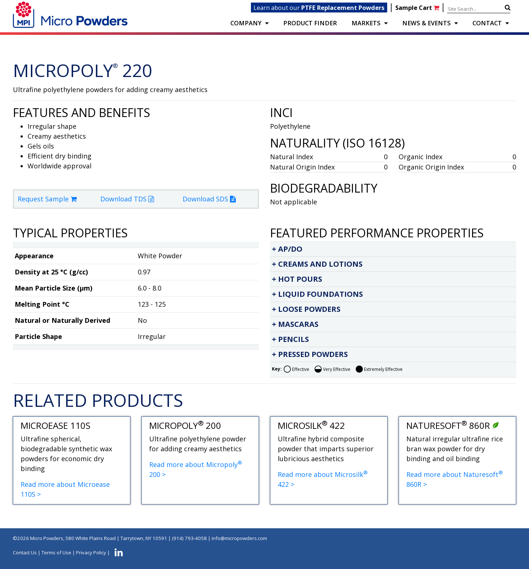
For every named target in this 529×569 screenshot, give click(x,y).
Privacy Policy (91, 552)
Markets (366, 23)
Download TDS (127, 198)
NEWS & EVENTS (426, 23)
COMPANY (246, 23)
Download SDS (209, 198)
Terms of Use (56, 552)
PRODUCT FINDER (310, 23)
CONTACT (487, 23)
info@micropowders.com (239, 538)
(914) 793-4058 (189, 538)
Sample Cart (417, 7)
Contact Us (25, 552)
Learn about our (319, 7)
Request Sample (47, 198)
